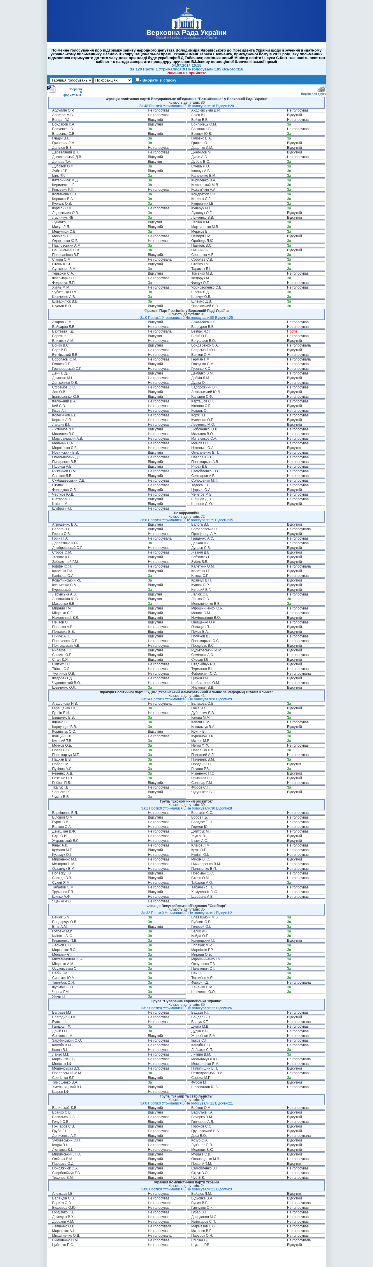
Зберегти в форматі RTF (64, 91)
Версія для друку (313, 93)
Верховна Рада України (186, 32)
